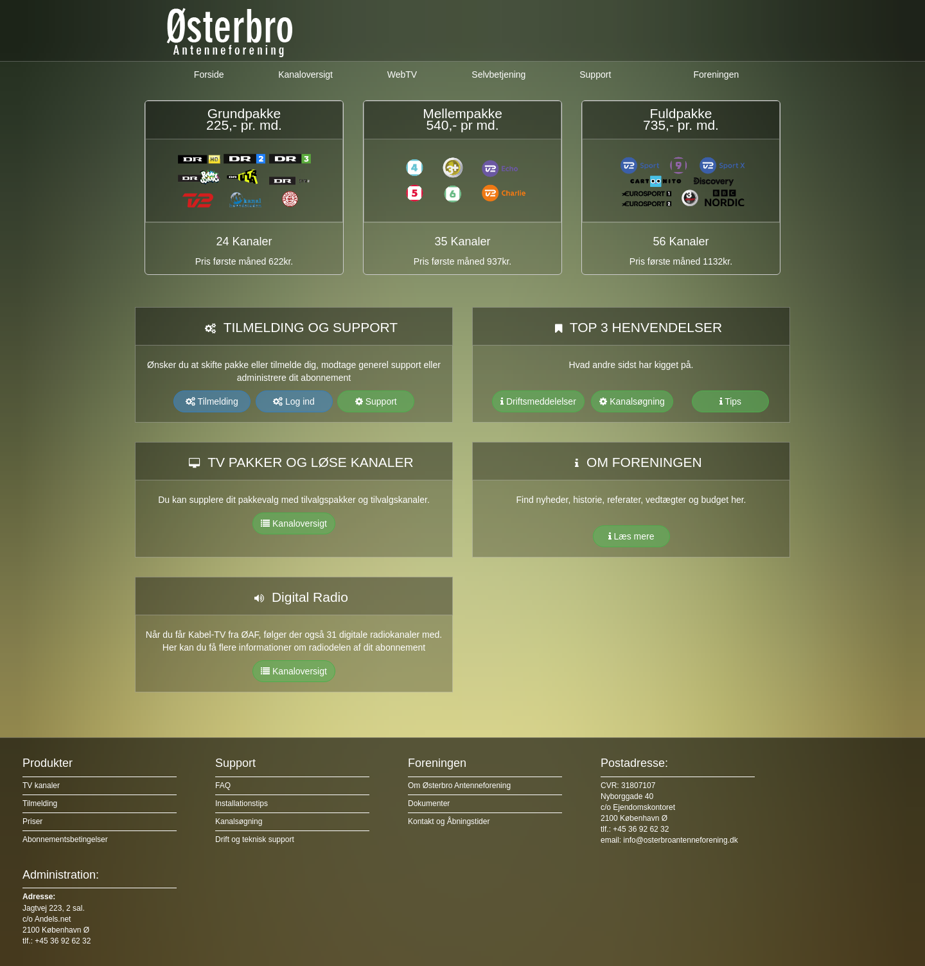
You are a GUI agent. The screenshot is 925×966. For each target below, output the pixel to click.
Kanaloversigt (305, 74)
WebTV (402, 74)
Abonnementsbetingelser (65, 839)
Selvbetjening (498, 74)
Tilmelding (212, 401)
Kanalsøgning (632, 401)
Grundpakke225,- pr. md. (244, 119)
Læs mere (631, 536)
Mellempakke (462, 113)
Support (595, 74)
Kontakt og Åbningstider (448, 821)
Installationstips (241, 803)
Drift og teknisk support (254, 839)
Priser (32, 821)
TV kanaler (41, 785)
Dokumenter (429, 803)
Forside (209, 74)
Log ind (294, 401)
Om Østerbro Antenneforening (459, 785)
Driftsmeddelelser (538, 401)
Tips (730, 401)
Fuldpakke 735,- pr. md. (681, 119)
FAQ (223, 785)
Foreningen (716, 74)
